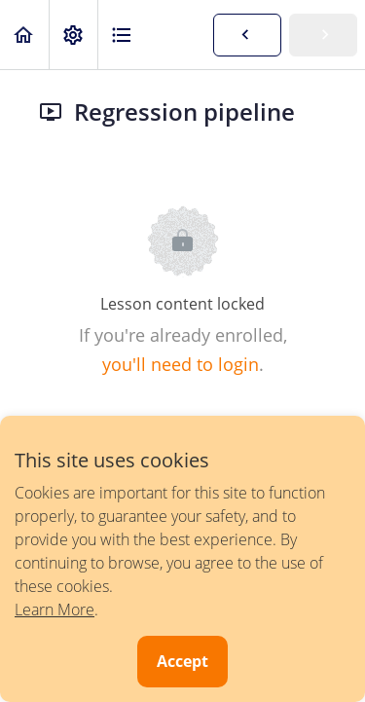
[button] (24, 34)
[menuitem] (73, 34)
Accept (182, 661)
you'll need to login (180, 364)
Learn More (54, 609)
